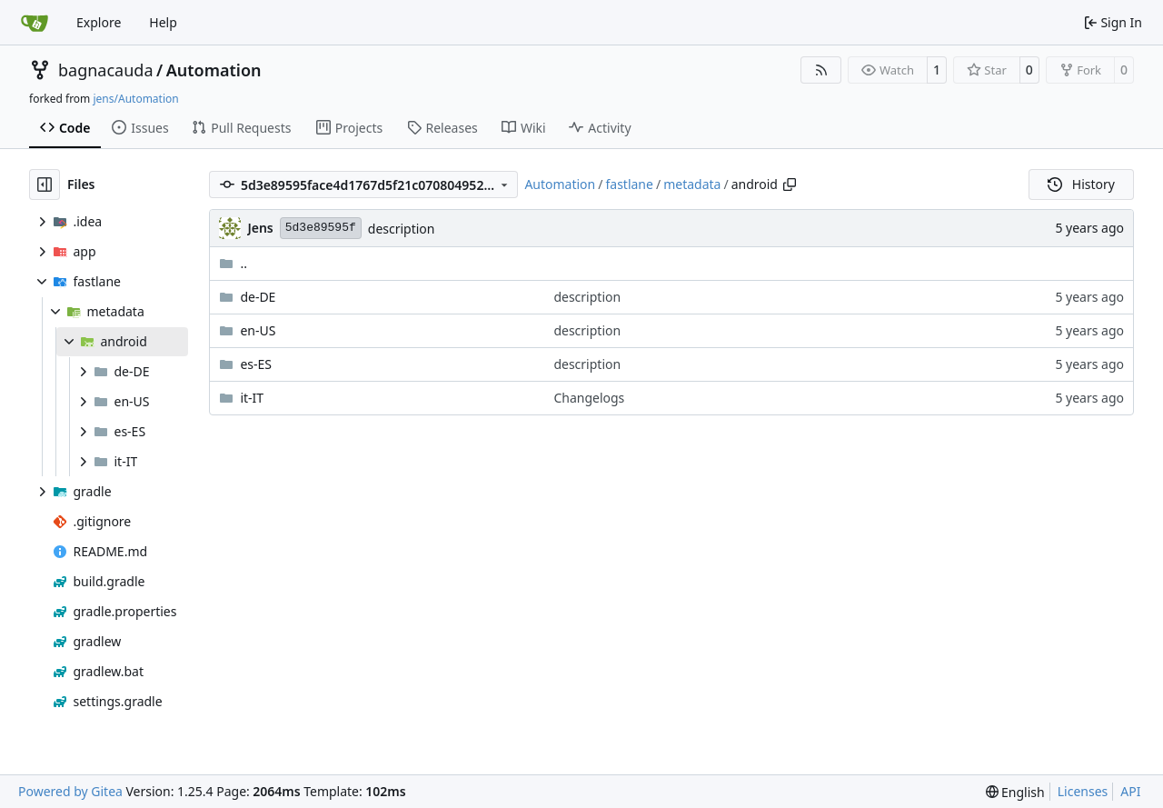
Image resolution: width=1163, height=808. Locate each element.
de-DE (257, 296)
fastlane (628, 184)
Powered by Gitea (70, 791)
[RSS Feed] (821, 70)
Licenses (1083, 791)
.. (233, 263)
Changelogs (588, 397)
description (401, 228)
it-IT (251, 397)
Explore (98, 22)
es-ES (256, 364)
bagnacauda (106, 70)
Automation (214, 70)
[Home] (34, 22)
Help (163, 22)
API (1130, 791)
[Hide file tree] (44, 184)
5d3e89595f (320, 227)
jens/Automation (135, 98)
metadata (692, 184)
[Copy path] (789, 184)
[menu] (1015, 792)
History (1081, 184)
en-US (257, 330)
